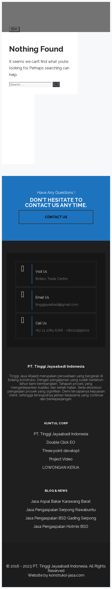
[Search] (56, 84)
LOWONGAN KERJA (60, 467)
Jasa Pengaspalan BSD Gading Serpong (60, 518)
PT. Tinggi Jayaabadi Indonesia (61, 434)
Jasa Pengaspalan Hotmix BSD (60, 526)
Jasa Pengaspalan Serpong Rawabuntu (61, 509)
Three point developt (61, 450)
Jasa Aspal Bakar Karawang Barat (61, 501)
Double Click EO (60, 442)
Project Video (61, 459)
